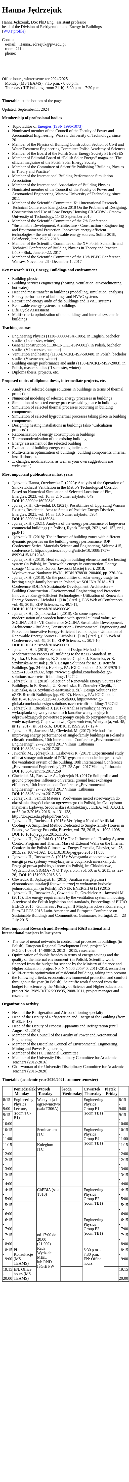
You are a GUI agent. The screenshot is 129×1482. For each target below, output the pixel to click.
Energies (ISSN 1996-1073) (60, 126)
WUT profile (13, 31)
